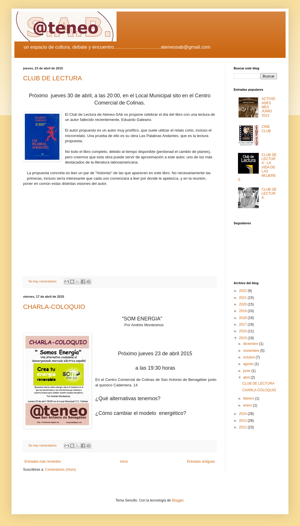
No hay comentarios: (43, 281)
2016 (243, 331)
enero (248, 405)
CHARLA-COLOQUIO (54, 306)
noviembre (251, 351)
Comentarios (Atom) (60, 470)
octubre (249, 357)
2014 (243, 414)
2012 (243, 427)
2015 (243, 338)
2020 (243, 304)
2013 (243, 421)
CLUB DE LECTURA (52, 78)
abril (247, 377)
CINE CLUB (266, 129)
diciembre (251, 344)
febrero (249, 398)
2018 (243, 318)
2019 (243, 311)
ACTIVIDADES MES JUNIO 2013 (268, 107)
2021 (243, 298)
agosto (248, 364)
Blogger (177, 500)
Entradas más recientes (43, 461)
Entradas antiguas (201, 461)
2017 (243, 324)
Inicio (124, 461)
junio (247, 371)
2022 (243, 291)
